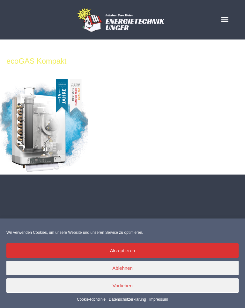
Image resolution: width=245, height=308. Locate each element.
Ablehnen (122, 268)
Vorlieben (123, 285)
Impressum (158, 299)
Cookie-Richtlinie (91, 299)
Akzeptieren (122, 250)
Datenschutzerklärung (127, 299)
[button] (225, 20)
